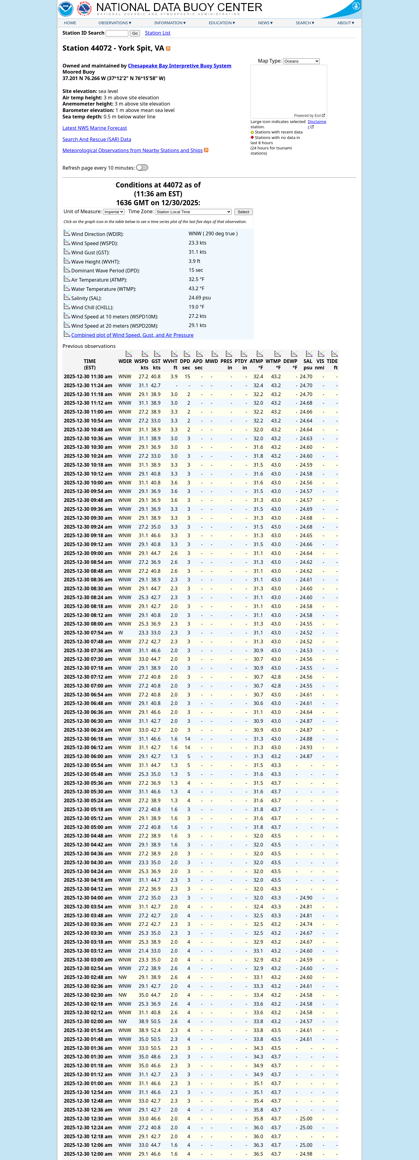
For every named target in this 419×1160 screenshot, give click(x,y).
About (344, 22)
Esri (318, 116)
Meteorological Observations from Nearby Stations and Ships (132, 150)
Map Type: (270, 60)
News (264, 22)
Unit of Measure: (83, 211)
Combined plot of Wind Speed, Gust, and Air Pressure (132, 335)
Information (168, 22)
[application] (289, 91)
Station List (157, 33)
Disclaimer (317, 124)
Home (70, 22)
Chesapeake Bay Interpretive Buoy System (180, 65)
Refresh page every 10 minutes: (98, 168)
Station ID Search (83, 32)
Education (220, 22)
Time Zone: (141, 211)
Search (303, 22)
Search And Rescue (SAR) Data (96, 139)
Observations (113, 22)
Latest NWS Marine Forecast (94, 128)
